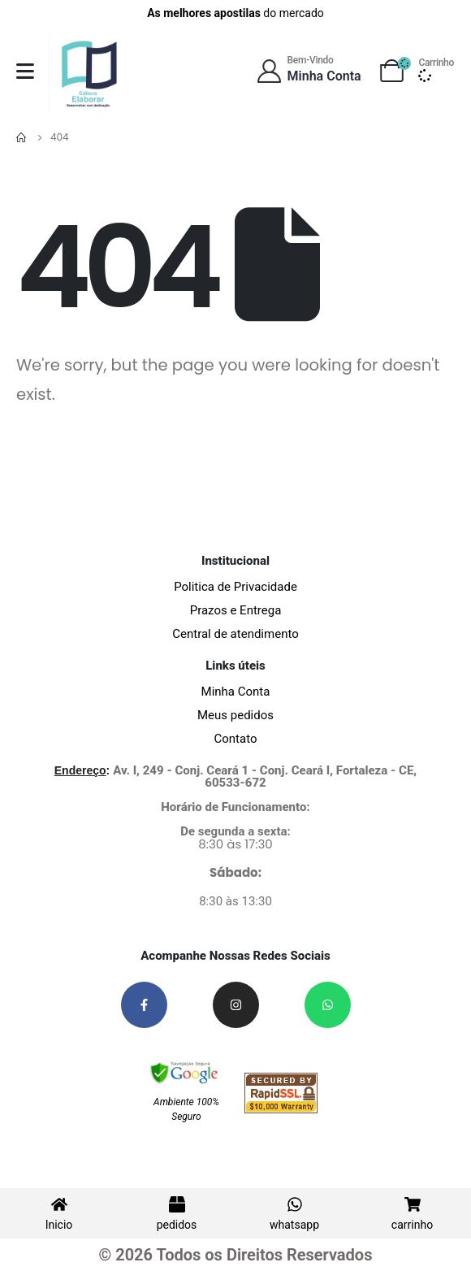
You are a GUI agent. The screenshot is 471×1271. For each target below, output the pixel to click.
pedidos (177, 1224)
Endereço (80, 770)
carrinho (412, 1224)
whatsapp (294, 1224)
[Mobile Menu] (25, 71)
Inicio (59, 1224)
